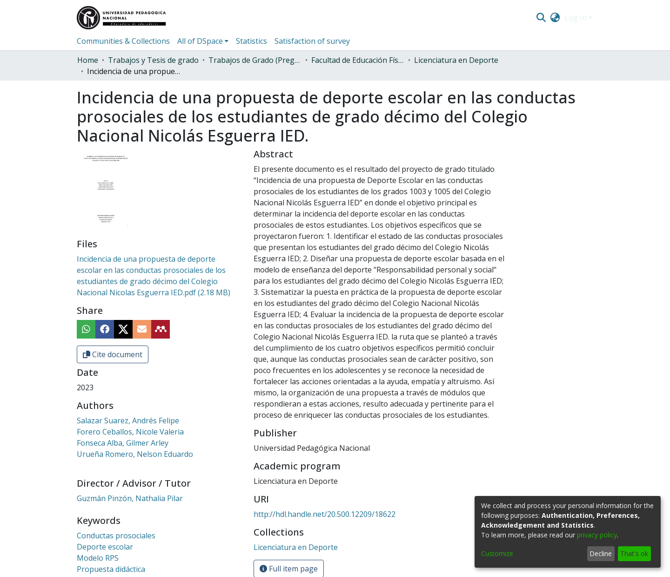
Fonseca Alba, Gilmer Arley (122, 443)
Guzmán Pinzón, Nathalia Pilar (130, 498)
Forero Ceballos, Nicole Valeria (130, 432)
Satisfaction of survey (312, 41)
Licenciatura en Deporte (456, 60)
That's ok (634, 553)
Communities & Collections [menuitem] (123, 41)
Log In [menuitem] (575, 18)
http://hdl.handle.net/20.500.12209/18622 (324, 514)
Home (87, 60)
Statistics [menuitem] (251, 41)
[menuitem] (555, 17)
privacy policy (597, 534)
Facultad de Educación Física (357, 60)
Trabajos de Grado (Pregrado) (255, 60)
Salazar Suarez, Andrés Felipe (128, 420)
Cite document (112, 354)
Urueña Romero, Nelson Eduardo (135, 454)
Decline (601, 553)
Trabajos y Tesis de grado (153, 60)
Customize (497, 553)
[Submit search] (541, 17)
